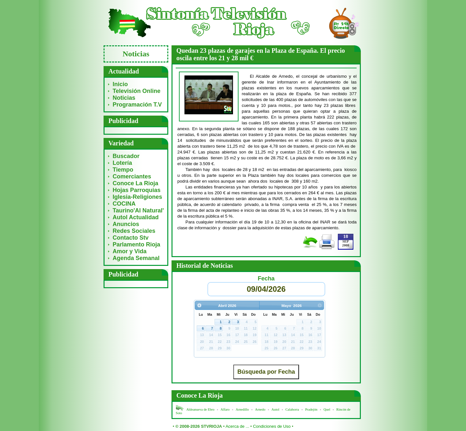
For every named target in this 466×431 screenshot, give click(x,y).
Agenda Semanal (136, 258)
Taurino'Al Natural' (138, 210)
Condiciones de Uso (272, 426)
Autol (276, 409)
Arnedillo (242, 409)
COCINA (124, 203)
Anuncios (126, 224)
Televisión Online (137, 91)
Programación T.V (137, 104)
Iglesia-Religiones (137, 197)
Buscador (126, 156)
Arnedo (260, 409)
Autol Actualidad (136, 217)
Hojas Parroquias (137, 190)
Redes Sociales (134, 231)
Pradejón (311, 409)
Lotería (122, 163)
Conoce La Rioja (135, 183)
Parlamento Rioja (136, 244)
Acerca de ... (237, 426)
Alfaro (225, 409)
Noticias (124, 98)
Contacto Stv (131, 237)
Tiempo (123, 169)
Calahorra (292, 409)
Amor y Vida (130, 251)
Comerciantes (132, 176)
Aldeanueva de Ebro (200, 409)
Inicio (120, 84)
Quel (327, 409)
